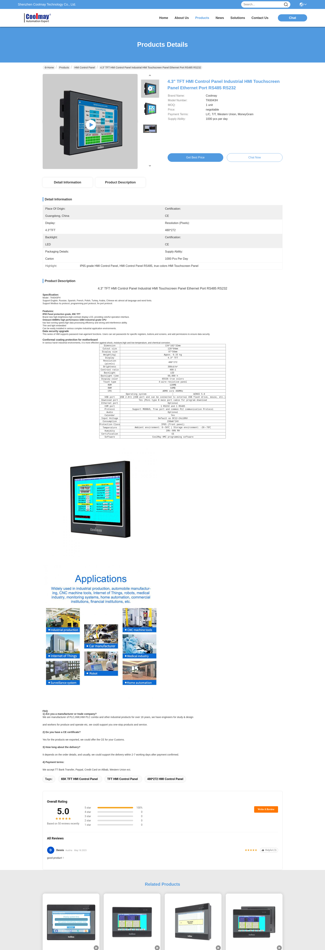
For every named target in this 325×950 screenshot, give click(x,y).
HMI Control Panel (84, 67)
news (220, 18)
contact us (259, 18)
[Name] (286, 4)
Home (163, 18)
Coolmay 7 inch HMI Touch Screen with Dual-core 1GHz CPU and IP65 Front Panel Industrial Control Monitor (71, 836)
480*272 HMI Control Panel (165, 657)
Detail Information (67, 182)
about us (182, 18)
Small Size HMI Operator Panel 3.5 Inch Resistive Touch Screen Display (71, 920)
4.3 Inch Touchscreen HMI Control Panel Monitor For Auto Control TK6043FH (132, 835)
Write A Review (266, 688)
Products (64, 67)
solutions (237, 18)
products (202, 18)
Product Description (120, 182)
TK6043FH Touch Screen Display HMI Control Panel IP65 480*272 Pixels (254, 835)
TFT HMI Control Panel (122, 657)
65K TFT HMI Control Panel (79, 657)
